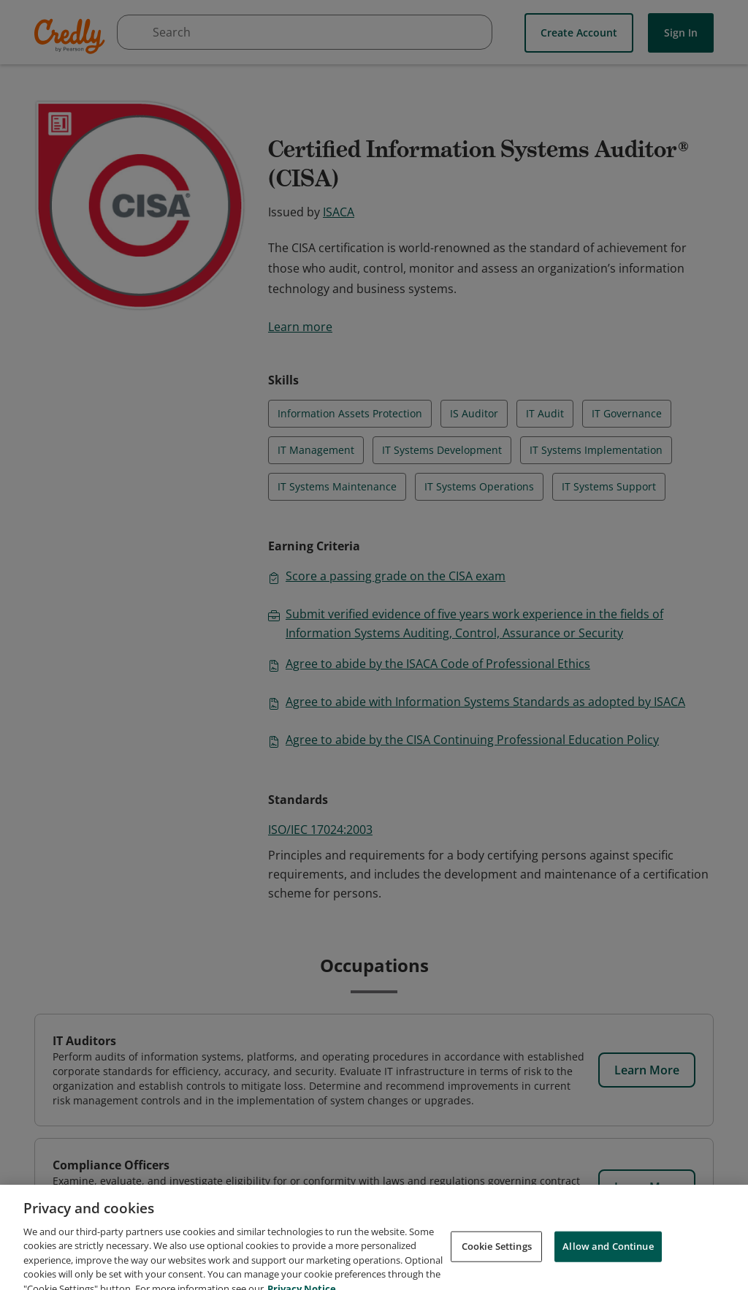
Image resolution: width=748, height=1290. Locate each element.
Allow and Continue (607, 1268)
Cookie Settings (497, 1268)
